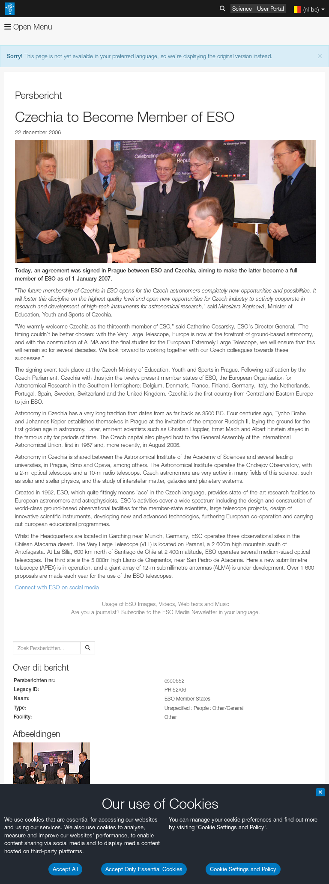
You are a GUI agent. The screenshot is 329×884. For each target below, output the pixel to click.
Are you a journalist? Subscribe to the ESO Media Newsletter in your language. (165, 612)
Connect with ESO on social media (57, 587)
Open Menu (28, 26)
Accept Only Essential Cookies (143, 869)
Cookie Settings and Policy (243, 869)
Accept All (65, 869)
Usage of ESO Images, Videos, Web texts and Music (165, 603)
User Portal (270, 8)
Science (242, 8)
